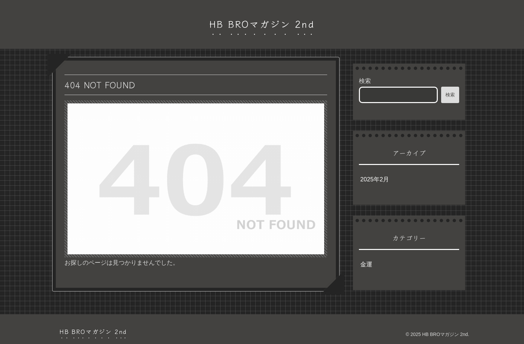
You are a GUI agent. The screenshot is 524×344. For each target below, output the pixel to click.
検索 (365, 81)
